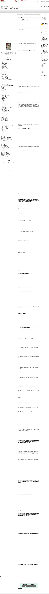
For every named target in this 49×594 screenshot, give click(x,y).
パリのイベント (4, 106)
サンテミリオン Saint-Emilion (5, 112)
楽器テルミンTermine (3, 136)
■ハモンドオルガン (3, 155)
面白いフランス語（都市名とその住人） (7, 79)
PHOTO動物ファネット (4, 117)
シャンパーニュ (4, 131)
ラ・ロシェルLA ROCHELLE (5, 100)
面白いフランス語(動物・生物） (5, 72)
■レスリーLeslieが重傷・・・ (5, 156)
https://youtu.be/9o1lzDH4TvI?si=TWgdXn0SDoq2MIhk (26, 50)
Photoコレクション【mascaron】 (5, 153)
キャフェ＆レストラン (4, 65)
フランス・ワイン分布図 (5, 128)
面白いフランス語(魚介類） (5, 84)
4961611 (46, 5)
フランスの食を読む (4, 62)
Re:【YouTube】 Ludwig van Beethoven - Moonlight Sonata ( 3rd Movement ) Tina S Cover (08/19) (44, 38)
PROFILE (6, 6)
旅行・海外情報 (3, 1)
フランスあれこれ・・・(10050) (24, 19)
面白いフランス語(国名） (5, 78)
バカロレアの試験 (4, 96)
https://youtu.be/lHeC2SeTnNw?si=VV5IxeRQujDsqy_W (26, 150)
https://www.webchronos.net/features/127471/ (25, 273)
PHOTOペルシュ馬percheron (4, 119)
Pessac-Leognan (4, 135)
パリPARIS (3, 99)
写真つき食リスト (4, 61)
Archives (44, 63)
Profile (8, 41)
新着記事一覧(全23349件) (28, 13)
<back (4, 170)
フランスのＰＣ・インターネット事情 (7, 107)
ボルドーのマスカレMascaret (5, 110)
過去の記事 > (37, 13)
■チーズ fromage (4, 64)
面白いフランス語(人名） (5, 77)
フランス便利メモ (3, 90)
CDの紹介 (3, 87)
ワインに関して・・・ (4, 124)
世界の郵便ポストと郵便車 (4, 120)
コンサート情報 (4, 89)
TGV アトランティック (5, 109)
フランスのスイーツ (4, 67)
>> (37, 1)
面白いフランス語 (4, 73)
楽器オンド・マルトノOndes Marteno (6, 137)
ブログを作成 (44, 1)
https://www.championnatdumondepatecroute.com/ (26, 291)
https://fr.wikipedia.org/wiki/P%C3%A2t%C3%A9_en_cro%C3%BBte (28, 459)
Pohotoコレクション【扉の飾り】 (5, 152)
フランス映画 (3, 143)
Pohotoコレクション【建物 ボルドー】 (6, 154)
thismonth (8, 170)
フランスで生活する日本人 (4, 146)
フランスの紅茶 (4, 66)
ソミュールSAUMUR (4, 101)
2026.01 (43, 67)
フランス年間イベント (4, 105)
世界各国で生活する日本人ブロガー (5, 138)
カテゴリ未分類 (22, 20)
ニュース (3, 88)
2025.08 (43, 71)
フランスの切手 (4, 121)
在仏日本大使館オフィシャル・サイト (7, 93)
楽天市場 (47, 1)
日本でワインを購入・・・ (5, 127)
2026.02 (43, 66)
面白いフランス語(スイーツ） (5, 80)
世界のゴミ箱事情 (3, 144)
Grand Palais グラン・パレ (5, 113)
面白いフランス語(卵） (5, 76)
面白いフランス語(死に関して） (6, 83)
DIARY (4, 6)
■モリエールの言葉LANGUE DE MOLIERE (7, 85)
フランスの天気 (4, 94)
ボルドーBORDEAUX (4, 97)
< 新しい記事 (20, 13)
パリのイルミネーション (5, 108)
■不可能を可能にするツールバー (6, 148)
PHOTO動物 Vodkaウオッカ (5, 118)
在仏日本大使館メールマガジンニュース (7, 95)
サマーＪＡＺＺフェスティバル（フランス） (6, 139)
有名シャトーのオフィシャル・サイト (7, 126)
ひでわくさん (43, 59)
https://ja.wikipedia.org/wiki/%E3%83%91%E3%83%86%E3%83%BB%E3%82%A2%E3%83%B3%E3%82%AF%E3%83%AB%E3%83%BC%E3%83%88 (28, 481)
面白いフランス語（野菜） (5, 75)
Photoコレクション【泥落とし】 (5, 151)
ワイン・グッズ (4, 130)
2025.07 (43, 72)
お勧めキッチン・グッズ (5, 68)
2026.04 (43, 64)
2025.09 (43, 70)
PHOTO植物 (2, 116)
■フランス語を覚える (4, 111)
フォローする (8, 57)
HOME (1, 6)
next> (12, 170)
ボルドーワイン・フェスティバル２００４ (7, 125)
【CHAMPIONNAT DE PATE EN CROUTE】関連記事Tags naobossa (28, 564)
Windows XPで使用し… (44, 23)
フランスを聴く (3, 86)
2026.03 (43, 65)
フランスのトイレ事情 (4, 145)
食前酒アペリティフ (4, 63)
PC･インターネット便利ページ (5, 147)
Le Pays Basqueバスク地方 (5, 98)
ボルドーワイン (4, 129)
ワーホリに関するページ (4, 140)
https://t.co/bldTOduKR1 (26, 327)
